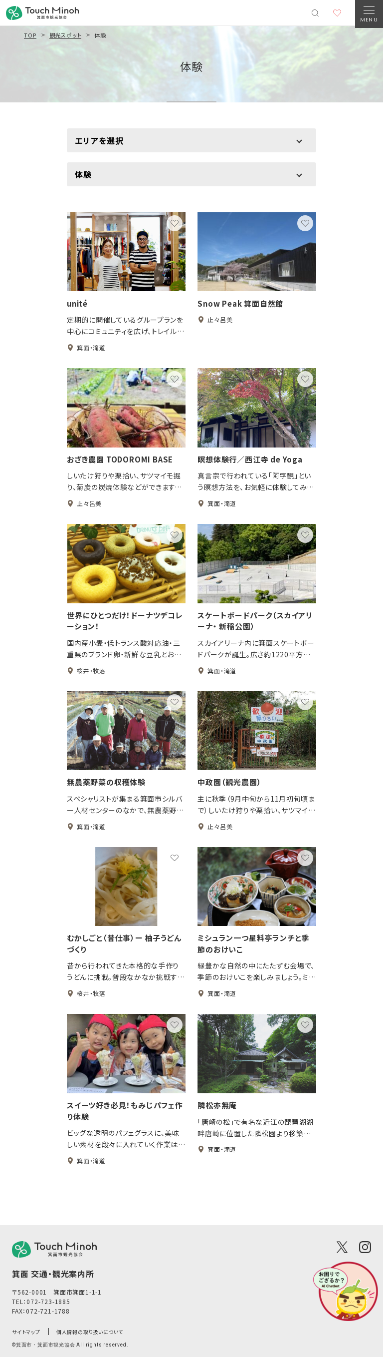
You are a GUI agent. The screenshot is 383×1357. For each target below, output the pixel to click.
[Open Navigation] (369, 14)
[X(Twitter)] (342, 1247)
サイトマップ (26, 1332)
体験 (191, 66)
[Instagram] (365, 1247)
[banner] (42, 13)
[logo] (54, 1249)
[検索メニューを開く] (315, 13)
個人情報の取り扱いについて (89, 1332)
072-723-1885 (48, 1301)
